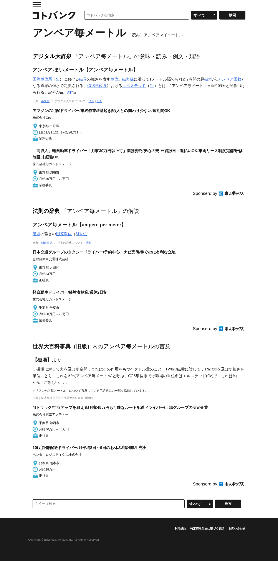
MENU (37, 4)
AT (69, 92)
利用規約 (180, 528)
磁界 (83, 79)
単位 (114, 79)
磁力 (208, 79)
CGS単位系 (97, 86)
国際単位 (64, 234)
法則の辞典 (46, 211)
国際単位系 (42, 79)
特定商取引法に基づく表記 (207, 528)
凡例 (99, 101)
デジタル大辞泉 (52, 56)
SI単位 (81, 234)
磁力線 (128, 79)
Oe (152, 86)
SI (58, 79)
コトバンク (54, 15)
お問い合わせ (236, 528)
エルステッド (134, 86)
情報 (91, 101)
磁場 (36, 234)
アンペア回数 (229, 79)
